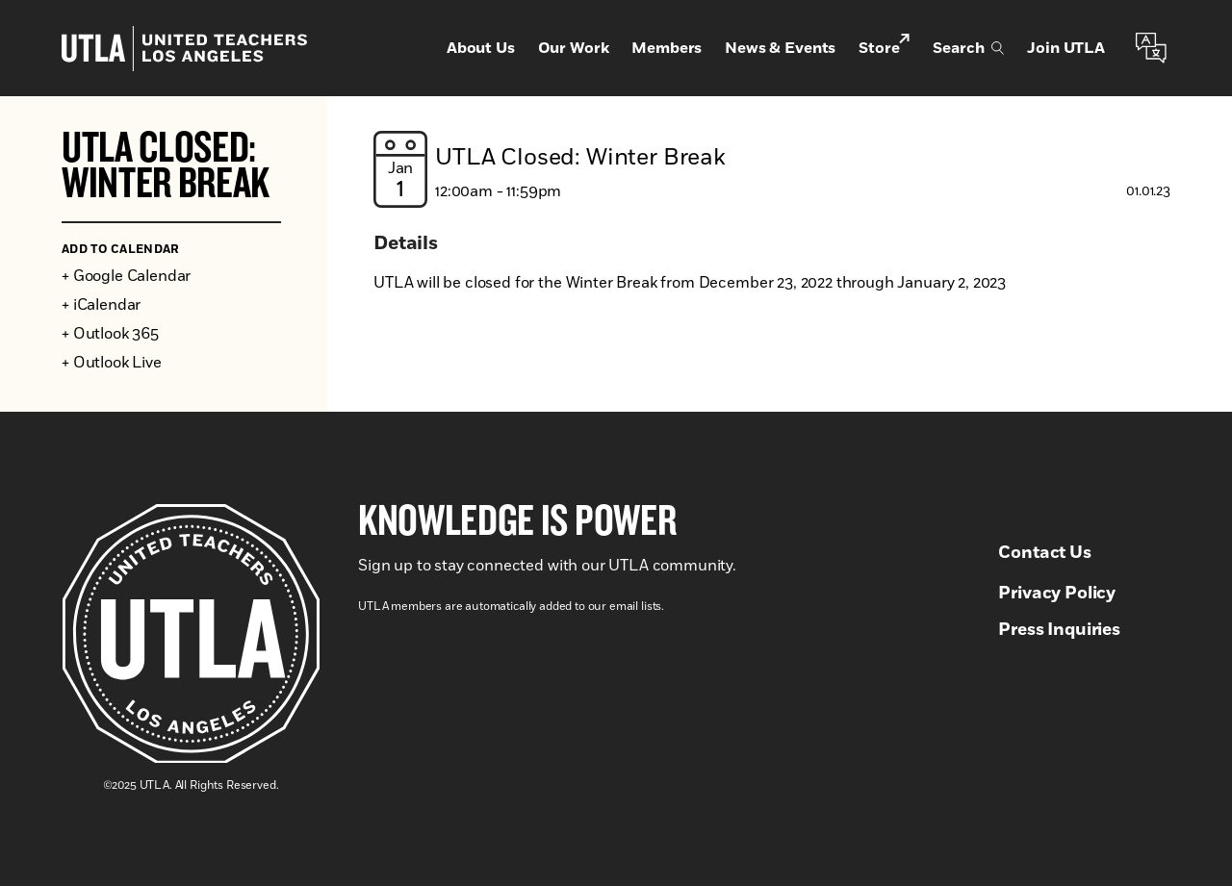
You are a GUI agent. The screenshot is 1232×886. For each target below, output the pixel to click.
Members (666, 48)
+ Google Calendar (126, 276)
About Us (481, 48)
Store (884, 47)
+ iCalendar (101, 305)
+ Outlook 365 (110, 333)
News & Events (780, 48)
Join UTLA (1066, 48)
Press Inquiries (1059, 630)
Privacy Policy (1057, 593)
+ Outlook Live (112, 362)
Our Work (573, 48)
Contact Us (1044, 553)
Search (968, 48)
